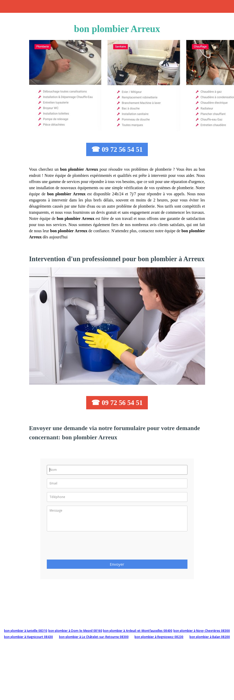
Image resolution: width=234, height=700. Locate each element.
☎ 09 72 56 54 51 (117, 149)
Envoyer (117, 564)
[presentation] (86, 547)
